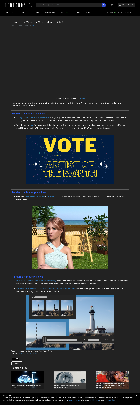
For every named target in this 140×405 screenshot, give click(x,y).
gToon (34, 25)
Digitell (82, 98)
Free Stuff (25, 13)
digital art (29, 351)
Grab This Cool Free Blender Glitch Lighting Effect (26, 386)
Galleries (37, 13)
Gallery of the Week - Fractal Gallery (32, 117)
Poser (77, 13)
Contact (87, 13)
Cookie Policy (94, 400)
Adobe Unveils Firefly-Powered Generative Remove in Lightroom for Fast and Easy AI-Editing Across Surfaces (110, 385)
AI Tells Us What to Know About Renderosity (36, 281)
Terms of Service (74, 400)
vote (31, 125)
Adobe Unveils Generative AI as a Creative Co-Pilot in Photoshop (45, 288)
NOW (50, 351)
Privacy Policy (109, 400)
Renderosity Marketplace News (29, 192)
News (60, 13)
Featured (22, 353)
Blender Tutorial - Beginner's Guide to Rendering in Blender (66, 386)
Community (50, 13)
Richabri (52, 196)
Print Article (16, 363)
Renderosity (18, 276)
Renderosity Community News (29, 113)
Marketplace (11, 13)
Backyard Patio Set (35, 196)
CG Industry (20, 351)
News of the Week (40, 351)
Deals (69, 13)
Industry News (32, 353)
